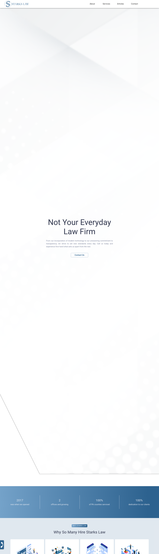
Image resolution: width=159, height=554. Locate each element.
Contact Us (79, 255)
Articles (120, 4)
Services (106, 4)
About (92, 4)
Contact (134, 4)
